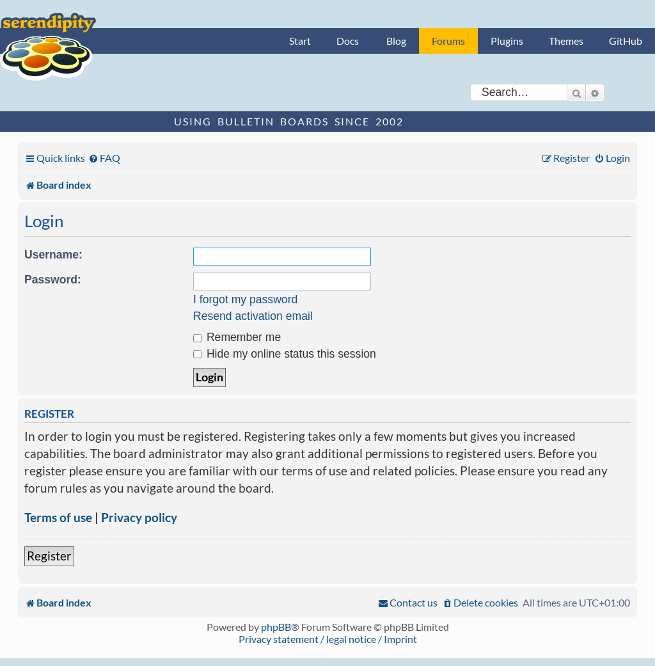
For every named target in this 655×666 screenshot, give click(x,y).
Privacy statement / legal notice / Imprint (328, 639)
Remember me (237, 337)
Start (300, 41)
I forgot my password (245, 299)
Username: (53, 254)
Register (49, 555)
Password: (52, 279)
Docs (347, 41)
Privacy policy (139, 517)
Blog (396, 41)
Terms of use (58, 517)
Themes (566, 41)
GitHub (625, 41)
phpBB (276, 627)
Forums (448, 41)
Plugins (507, 41)
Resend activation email (253, 316)
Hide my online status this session (284, 353)
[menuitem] (104, 158)
